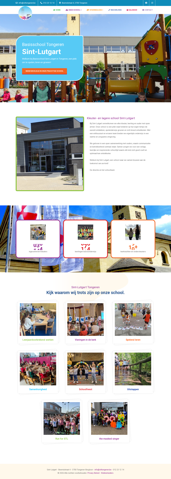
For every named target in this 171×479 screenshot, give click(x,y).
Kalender (132, 10)
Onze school (73, 10)
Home (57, 10)
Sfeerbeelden (94, 10)
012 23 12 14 (47, 3)
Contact (147, 10)
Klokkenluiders (107, 473)
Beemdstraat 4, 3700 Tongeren (73, 3)
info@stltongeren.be (26, 3)
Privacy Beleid (93, 473)
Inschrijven (114, 10)
